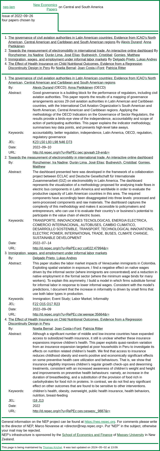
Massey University (130, 435)
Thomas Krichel (52, 447)
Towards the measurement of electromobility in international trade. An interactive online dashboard (80, 50)
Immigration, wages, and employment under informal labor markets (57, 59)
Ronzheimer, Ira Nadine (25, 55)
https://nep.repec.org (100, 421)
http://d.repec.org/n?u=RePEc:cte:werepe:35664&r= (71, 314)
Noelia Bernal (66, 68)
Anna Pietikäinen (80, 87)
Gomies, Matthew (127, 55)
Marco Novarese (47, 426)
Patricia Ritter (116, 68)
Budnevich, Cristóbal (96, 55)
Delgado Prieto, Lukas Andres (135, 59)
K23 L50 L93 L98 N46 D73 (52, 142)
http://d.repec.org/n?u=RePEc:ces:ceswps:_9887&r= (71, 411)
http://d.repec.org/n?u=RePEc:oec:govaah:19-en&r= (71, 152)
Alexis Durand (131, 42)
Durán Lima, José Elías (62, 55)
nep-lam (9, 7)
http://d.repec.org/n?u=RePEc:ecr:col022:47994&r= (71, 248)
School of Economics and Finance (87, 435)
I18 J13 (38, 400)
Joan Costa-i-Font (91, 68)
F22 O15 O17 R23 (46, 304)
